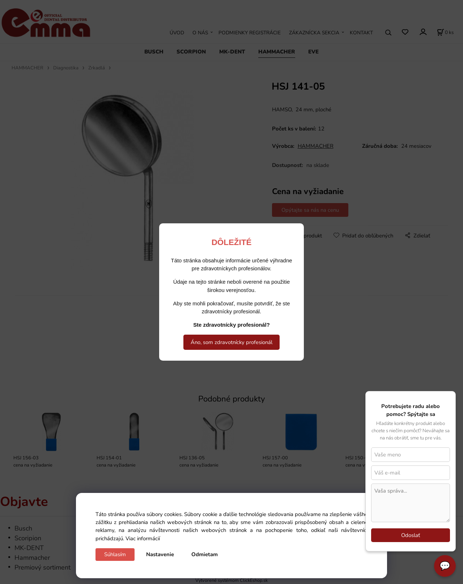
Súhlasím (115, 554)
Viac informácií (143, 538)
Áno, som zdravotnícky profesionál (231, 342)
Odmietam (204, 554)
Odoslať (410, 535)
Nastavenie (160, 554)
